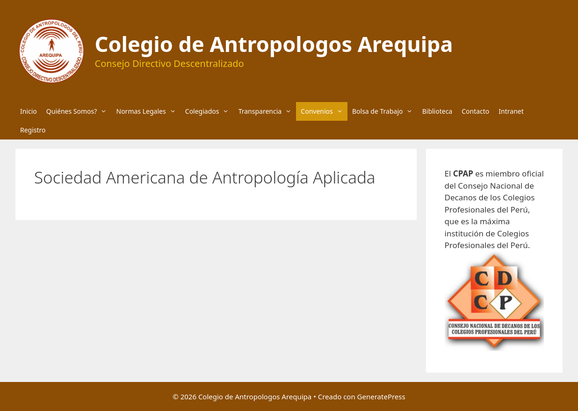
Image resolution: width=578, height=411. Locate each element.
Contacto (475, 111)
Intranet (511, 111)
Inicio (28, 111)
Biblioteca (437, 111)
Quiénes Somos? (79, 111)
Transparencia (267, 111)
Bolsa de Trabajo (385, 111)
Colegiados (209, 111)
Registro (33, 129)
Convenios (324, 111)
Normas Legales (148, 111)
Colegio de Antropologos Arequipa (274, 43)
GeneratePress (381, 396)
